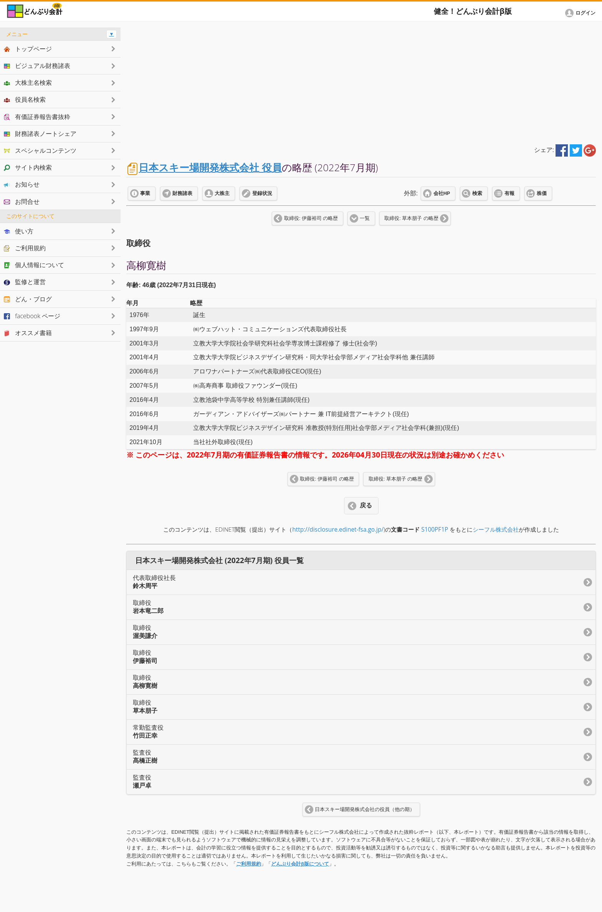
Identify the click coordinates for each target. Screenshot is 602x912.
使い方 (18, 231)
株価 (542, 193)
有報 (509, 193)
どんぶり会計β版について (300, 864)
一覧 (365, 218)
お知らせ (22, 184)
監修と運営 (25, 282)
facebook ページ (32, 316)
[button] (581, 13)
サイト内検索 (28, 167)
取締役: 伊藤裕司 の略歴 (311, 218)
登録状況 (262, 193)
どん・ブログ (28, 299)
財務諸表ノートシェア (40, 133)
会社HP (441, 193)
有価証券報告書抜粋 (37, 116)
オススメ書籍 (28, 333)
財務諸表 (182, 193)
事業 (145, 193)
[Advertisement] (361, 81)
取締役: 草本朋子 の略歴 (411, 218)
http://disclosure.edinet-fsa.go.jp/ (338, 529)
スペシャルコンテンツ (40, 150)
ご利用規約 (248, 864)
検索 (477, 193)
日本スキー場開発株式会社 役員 (210, 167)
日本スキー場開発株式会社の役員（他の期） (365, 809)
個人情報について (34, 265)
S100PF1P (434, 529)
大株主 (222, 193)
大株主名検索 (28, 82)
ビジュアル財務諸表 (37, 65)
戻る (366, 505)
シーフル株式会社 (496, 529)
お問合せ (22, 201)
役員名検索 (25, 99)
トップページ (28, 49)
